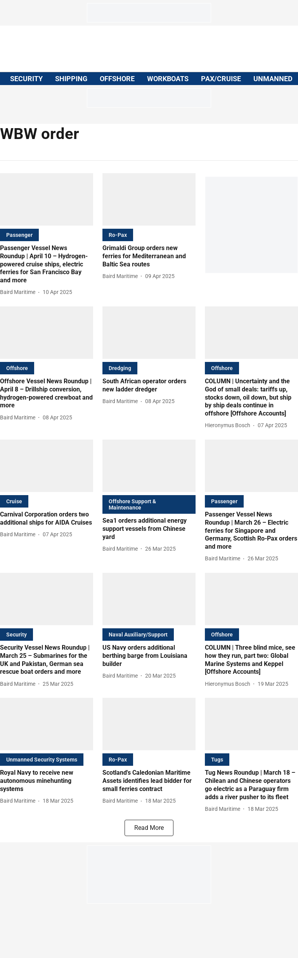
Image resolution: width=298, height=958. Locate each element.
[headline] (46, 264)
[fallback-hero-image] (46, 199)
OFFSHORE (117, 79)
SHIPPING (71, 79)
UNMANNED (273, 79)
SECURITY (26, 79)
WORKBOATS (168, 79)
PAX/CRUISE (221, 79)
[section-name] (19, 234)
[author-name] (19, 292)
